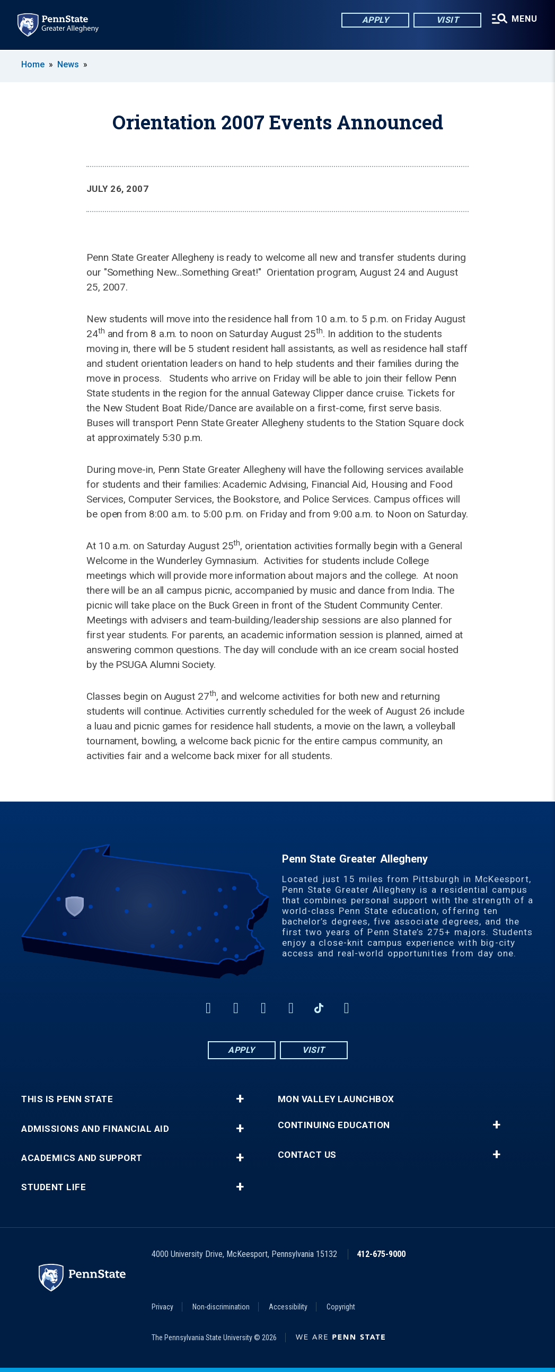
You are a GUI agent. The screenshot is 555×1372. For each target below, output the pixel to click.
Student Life (53, 1187)
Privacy (162, 1307)
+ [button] (240, 1098)
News (68, 64)
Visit (444, 21)
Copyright (341, 1307)
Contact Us (307, 1155)
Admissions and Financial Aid (95, 1129)
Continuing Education (334, 1125)
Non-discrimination (221, 1307)
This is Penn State (67, 1099)
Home (33, 64)
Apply (372, 21)
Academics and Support (82, 1158)
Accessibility (288, 1307)
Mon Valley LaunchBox (336, 1099)
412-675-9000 (381, 1254)
